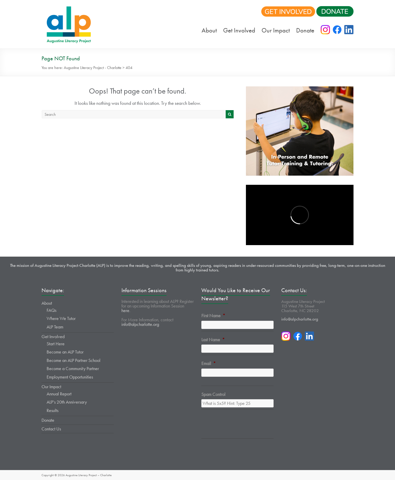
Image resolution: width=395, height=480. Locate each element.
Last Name (213, 339)
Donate (305, 30)
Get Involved (239, 30)
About (209, 30)
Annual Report (59, 394)
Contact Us (51, 429)
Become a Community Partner (73, 368)
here (125, 310)
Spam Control (213, 394)
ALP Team (55, 327)
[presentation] (240, 427)
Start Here (56, 344)
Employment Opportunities (70, 377)
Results (52, 410)
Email (208, 363)
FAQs (51, 310)
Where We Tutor (61, 318)
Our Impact (276, 30)
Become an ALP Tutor (65, 352)
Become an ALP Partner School (73, 360)
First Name (213, 315)
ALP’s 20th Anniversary (67, 402)
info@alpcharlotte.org (140, 324)
